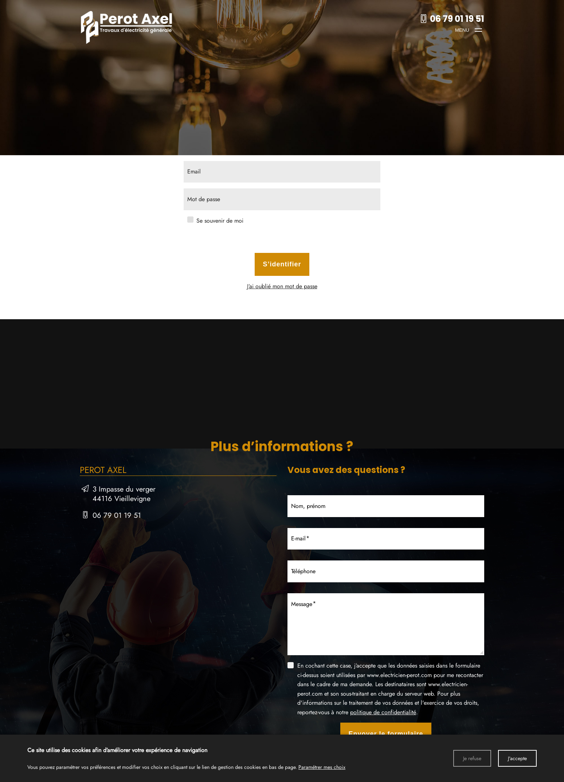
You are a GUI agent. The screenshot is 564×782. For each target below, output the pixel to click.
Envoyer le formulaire (385, 734)
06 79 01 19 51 (117, 515)
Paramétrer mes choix (321, 767)
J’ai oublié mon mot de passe (282, 286)
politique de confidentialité (383, 712)
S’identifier (282, 264)
